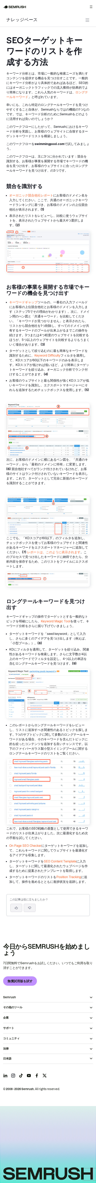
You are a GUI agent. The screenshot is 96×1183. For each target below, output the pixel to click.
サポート (8, 1028)
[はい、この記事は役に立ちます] (16, 908)
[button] (30, 908)
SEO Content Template (60, 861)
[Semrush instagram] (13, 1075)
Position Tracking (68, 877)
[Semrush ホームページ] (14, 7)
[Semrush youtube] (29, 1075)
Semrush (9, 997)
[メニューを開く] (91, 7)
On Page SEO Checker (25, 846)
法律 (6, 1048)
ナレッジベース (22, 20)
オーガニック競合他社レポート (31, 195)
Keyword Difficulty (47, 355)
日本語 (7, 1058)
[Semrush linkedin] (5, 1075)
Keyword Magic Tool (55, 621)
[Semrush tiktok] (21, 1075)
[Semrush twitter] (44, 1075)
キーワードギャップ (23, 302)
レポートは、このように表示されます (53, 552)
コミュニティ (11, 1038)
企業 (6, 1017)
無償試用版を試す (20, 981)
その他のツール (12, 1007)
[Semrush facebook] (37, 1075)
